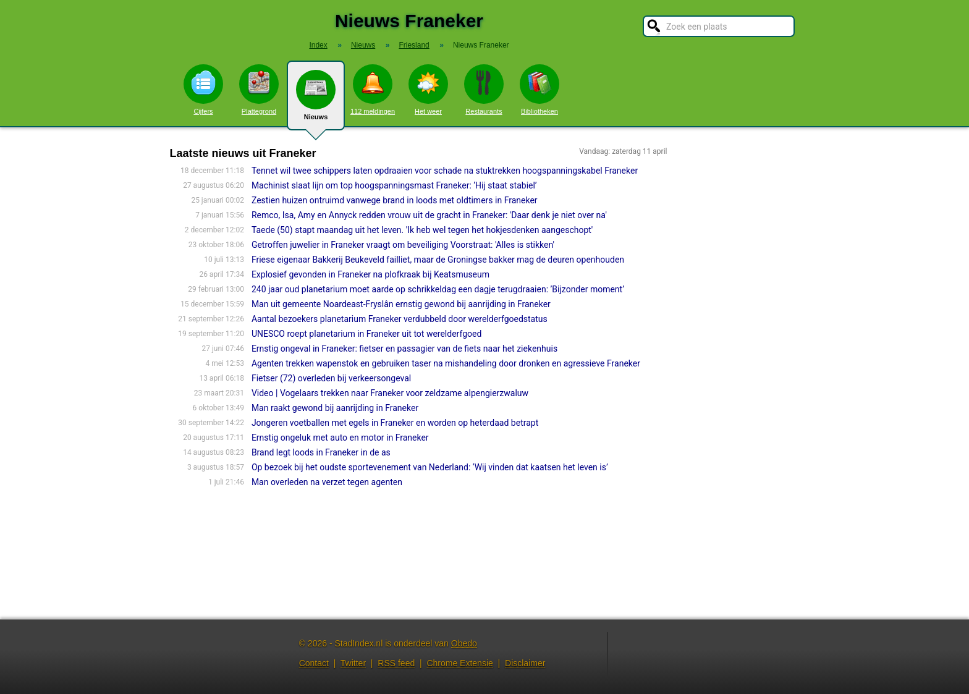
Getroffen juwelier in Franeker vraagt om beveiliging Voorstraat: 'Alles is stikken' (403, 245)
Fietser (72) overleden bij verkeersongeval (331, 378)
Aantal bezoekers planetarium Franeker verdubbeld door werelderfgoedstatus (400, 319)
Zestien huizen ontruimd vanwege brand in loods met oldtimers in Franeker (395, 200)
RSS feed (396, 663)
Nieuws (316, 100)
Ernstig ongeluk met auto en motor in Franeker (340, 437)
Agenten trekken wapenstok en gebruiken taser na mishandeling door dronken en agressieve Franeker (446, 363)
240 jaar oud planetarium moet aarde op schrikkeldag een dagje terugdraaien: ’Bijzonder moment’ (438, 289)
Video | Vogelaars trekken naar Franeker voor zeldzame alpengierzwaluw (390, 393)
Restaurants (484, 89)
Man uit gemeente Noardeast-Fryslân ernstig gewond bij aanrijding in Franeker (401, 304)
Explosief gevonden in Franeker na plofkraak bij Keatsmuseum (370, 274)
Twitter (353, 663)
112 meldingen (372, 89)
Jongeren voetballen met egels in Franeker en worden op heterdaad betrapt (395, 423)
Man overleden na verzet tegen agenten (327, 482)
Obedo (464, 643)
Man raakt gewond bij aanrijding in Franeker (335, 408)
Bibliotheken (539, 89)
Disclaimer (525, 663)
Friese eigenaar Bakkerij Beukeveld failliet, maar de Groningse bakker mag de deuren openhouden (438, 259)
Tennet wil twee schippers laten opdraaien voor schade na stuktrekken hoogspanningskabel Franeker (445, 171)
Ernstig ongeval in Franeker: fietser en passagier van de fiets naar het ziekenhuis (406, 348)
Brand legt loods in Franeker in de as (321, 452)
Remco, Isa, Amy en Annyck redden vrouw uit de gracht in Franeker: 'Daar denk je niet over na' (429, 215)
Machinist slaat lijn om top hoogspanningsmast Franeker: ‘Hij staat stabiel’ (394, 185)
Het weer (428, 89)
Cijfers (203, 89)
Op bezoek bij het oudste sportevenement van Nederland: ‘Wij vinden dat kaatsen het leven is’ (430, 467)
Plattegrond (259, 89)
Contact (314, 663)
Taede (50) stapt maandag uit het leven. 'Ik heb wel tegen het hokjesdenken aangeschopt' (422, 230)
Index (318, 45)
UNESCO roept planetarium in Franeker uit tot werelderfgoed (366, 334)
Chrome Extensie (459, 663)
